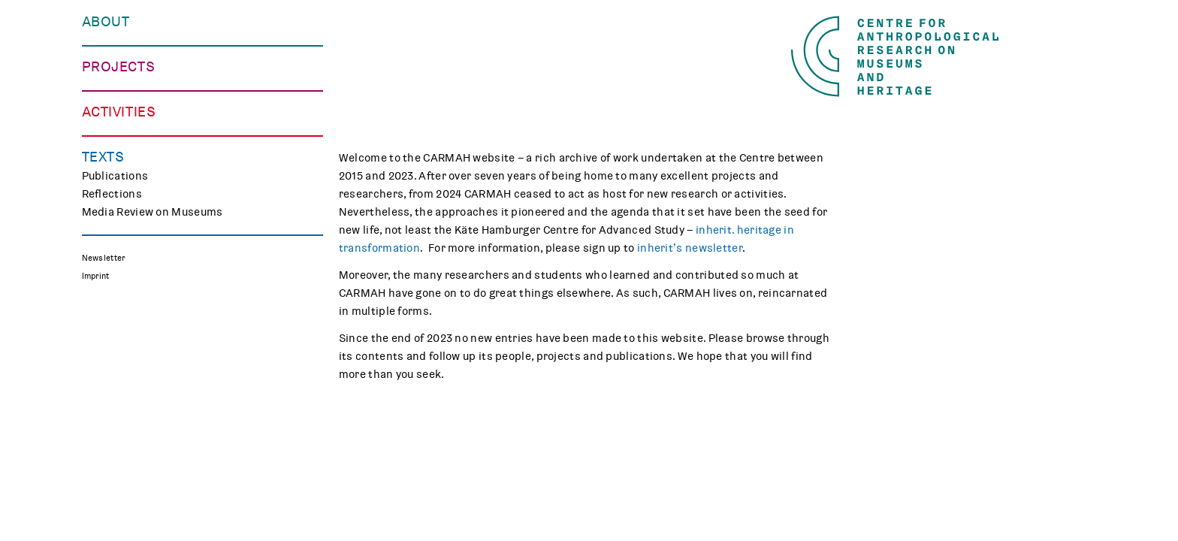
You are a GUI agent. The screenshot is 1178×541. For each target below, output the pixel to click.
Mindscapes (114, 266)
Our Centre (111, 40)
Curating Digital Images (143, 229)
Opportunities (119, 94)
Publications (115, 500)
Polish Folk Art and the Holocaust (170, 284)
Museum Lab (115, 419)
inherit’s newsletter (689, 247)
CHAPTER (106, 247)
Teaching (105, 401)
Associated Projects (135, 302)
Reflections (112, 518)
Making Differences (133, 193)
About (106, 22)
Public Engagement (133, 383)
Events (100, 365)
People (100, 58)
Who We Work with (131, 76)
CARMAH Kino (118, 437)
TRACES (103, 211)
